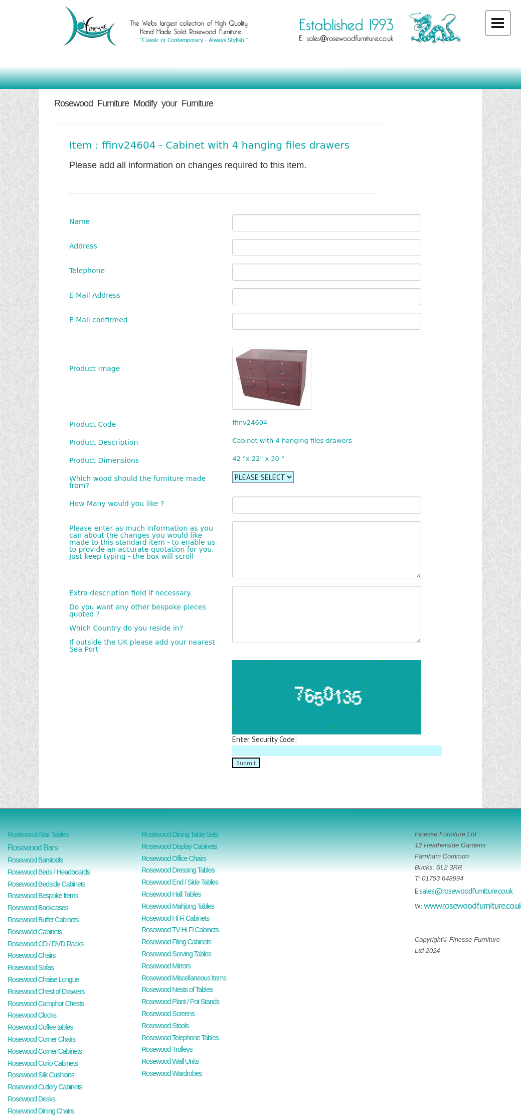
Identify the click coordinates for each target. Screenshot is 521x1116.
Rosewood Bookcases (38, 908)
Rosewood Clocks (32, 1015)
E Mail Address (94, 295)
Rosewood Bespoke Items (43, 896)
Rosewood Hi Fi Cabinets (175, 918)
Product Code (92, 424)
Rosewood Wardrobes (171, 1073)
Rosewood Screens (167, 1014)
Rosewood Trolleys (166, 1049)
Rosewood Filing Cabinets (176, 942)
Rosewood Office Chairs (173, 858)
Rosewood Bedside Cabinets (46, 884)
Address (83, 246)
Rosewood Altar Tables (38, 834)
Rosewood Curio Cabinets (43, 1063)
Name (79, 221)
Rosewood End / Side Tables (179, 882)
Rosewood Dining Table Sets (179, 834)
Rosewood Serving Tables (176, 954)
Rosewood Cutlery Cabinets (45, 1087)
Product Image (94, 368)
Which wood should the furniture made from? (137, 481)
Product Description (103, 442)
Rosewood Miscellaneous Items (183, 978)
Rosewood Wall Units (170, 1061)
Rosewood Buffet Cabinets (43, 920)
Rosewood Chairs (32, 955)
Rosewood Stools (165, 1026)
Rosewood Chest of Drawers (46, 991)
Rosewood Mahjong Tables (177, 906)
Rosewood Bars (33, 847)
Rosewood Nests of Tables (177, 989)
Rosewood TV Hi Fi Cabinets (179, 930)
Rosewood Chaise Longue (43, 979)
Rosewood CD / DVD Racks (45, 944)
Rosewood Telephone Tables (180, 1038)
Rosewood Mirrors (166, 966)
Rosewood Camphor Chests (46, 1004)
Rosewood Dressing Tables (177, 870)
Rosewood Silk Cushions (41, 1075)
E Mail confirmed (98, 319)
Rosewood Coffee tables (40, 1027)
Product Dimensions (104, 460)
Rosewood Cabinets (35, 932)
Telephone (87, 270)
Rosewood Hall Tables (171, 894)
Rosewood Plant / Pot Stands (180, 1002)
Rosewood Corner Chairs (41, 1039)
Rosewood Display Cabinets (179, 846)
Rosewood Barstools (35, 860)
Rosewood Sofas (31, 967)
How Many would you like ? (116, 503)
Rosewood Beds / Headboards (49, 872)
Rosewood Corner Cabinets (45, 1051)
